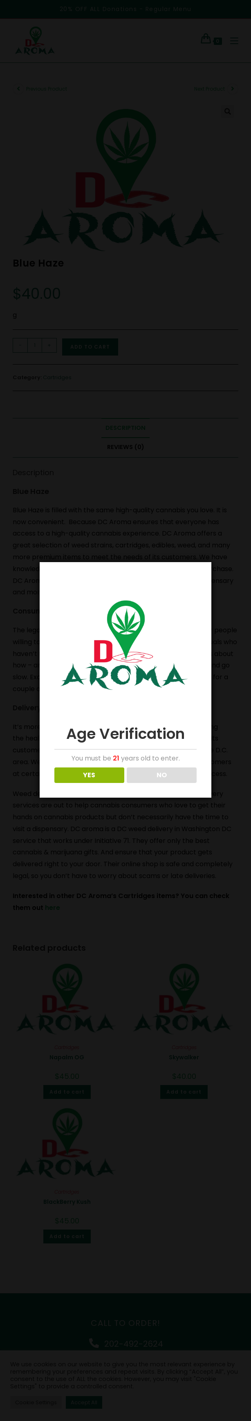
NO (162, 775)
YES (89, 775)
